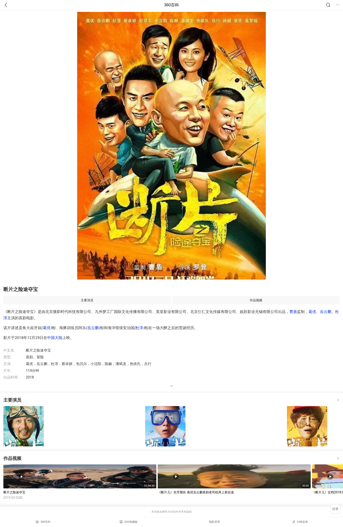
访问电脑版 (129, 521)
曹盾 (293, 311)
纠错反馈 (300, 521)
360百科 (171, 5)
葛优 (312, 311)
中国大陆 (54, 337)
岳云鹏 (325, 311)
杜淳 (139, 328)
